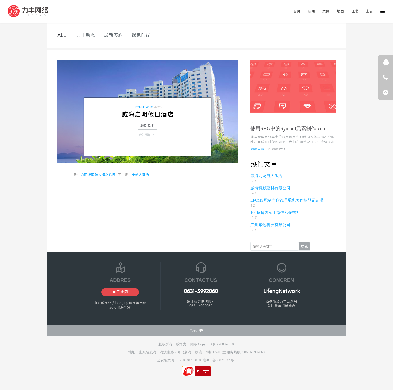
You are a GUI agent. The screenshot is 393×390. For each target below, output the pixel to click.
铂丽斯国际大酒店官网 (98, 175)
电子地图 (120, 292)
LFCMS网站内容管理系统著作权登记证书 (287, 200)
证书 (354, 11)
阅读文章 (257, 150)
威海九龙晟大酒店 (266, 176)
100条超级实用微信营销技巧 (275, 212)
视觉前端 (140, 35)
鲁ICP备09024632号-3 (219, 360)
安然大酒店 (140, 175)
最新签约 (113, 35)
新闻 (311, 11)
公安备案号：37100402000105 (180, 360)
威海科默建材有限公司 (270, 188)
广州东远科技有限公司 (270, 225)
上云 (369, 11)
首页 (296, 11)
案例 (325, 11)
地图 (340, 11)
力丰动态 (85, 35)
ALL (61, 35)
